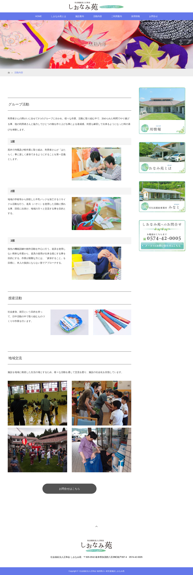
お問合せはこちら (69, 488)
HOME (38, 16)
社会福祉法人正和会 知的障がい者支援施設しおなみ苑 (101, 571)
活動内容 (97, 16)
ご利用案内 (116, 16)
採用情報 (135, 16)
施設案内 (79, 16)
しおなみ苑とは (58, 16)
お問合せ (153, 16)
